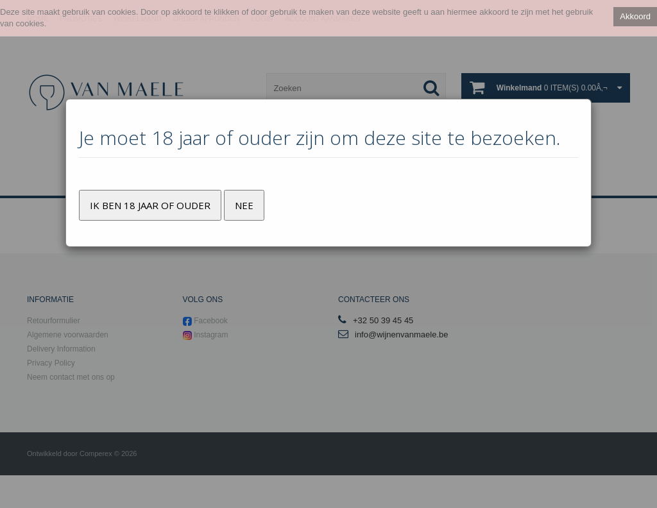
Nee (244, 205)
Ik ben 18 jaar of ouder (150, 205)
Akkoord (635, 16)
